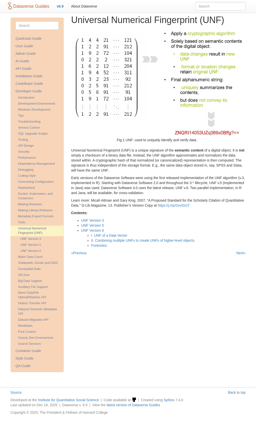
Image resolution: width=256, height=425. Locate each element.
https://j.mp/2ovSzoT (174, 205)
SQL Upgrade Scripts (33, 133)
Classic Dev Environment (35, 338)
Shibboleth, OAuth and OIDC (38, 263)
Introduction (26, 97)
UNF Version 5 (30, 245)
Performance (27, 158)
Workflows (25, 326)
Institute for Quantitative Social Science (68, 400)
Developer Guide (29, 91)
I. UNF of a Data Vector (109, 235)
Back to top (237, 392)
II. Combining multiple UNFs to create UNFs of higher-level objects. (143, 240)
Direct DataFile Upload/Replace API (32, 295)
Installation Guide (29, 76)
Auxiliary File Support (33, 287)
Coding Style (27, 176)
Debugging (25, 170)
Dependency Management (36, 164)
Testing (23, 139)
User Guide (24, 46)
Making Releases (30, 204)
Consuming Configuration (36, 182)
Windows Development (34, 109)
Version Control (29, 127)
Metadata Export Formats (36, 216)
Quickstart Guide (29, 39)
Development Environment (36, 103)
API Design (26, 146)
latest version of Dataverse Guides (133, 405)
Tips (21, 115)
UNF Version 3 (30, 239)
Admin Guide (26, 54)
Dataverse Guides (31, 6)
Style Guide (25, 358)
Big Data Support (30, 281)
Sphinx (169, 400)
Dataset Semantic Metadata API (37, 312)
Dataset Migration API (33, 320)
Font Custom (27, 332)
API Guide (24, 69)
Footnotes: (99, 245)
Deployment (26, 188)
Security (24, 152)
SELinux (24, 275)
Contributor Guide (29, 84)
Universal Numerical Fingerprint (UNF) (32, 231)
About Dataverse (84, 6)
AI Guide (22, 61)
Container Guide (28, 351)
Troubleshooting (29, 121)
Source (16, 392)
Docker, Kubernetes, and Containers (35, 196)
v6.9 (60, 6)
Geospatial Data (29, 269)
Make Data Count (30, 257)
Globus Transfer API (32, 303)
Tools (21, 222)
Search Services (29, 344)
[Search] (37, 25)
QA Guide (23, 366)
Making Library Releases (35, 210)
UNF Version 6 (30, 251)
